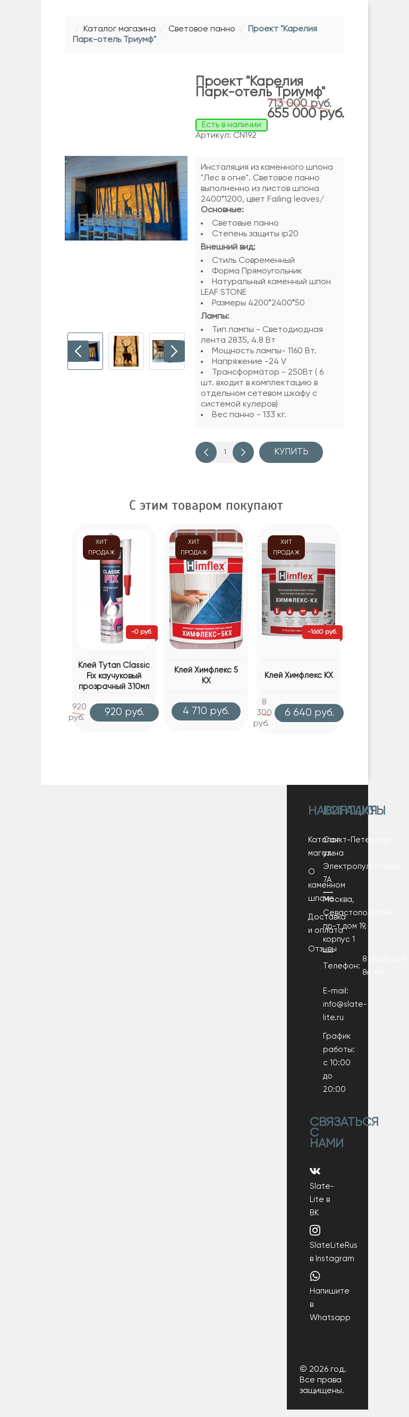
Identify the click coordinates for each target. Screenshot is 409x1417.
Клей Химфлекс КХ (299, 676)
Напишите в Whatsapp (330, 1303)
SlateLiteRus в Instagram (333, 1251)
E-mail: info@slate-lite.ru (328, 1012)
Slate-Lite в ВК (322, 1198)
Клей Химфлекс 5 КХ (206, 675)
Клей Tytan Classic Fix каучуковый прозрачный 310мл (114, 676)
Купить (291, 452)
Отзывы (322, 956)
